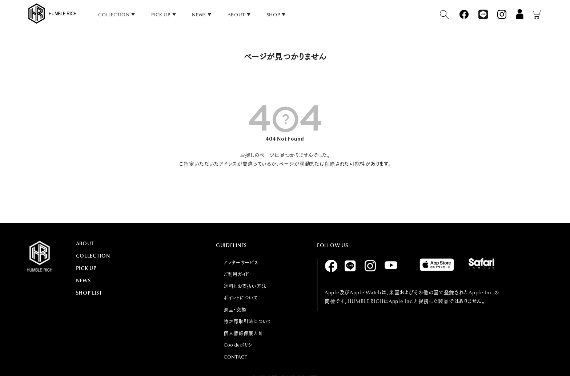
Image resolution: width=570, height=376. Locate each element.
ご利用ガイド (237, 274)
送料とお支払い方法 (245, 286)
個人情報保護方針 (244, 333)
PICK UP (160, 14)
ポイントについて (241, 298)
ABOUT (236, 14)
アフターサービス (241, 262)
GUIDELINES (231, 245)
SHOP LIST (89, 293)
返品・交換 (235, 310)
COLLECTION (93, 255)
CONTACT (236, 357)
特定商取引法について (248, 321)
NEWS (199, 14)
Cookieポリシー (240, 345)
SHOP (273, 14)
